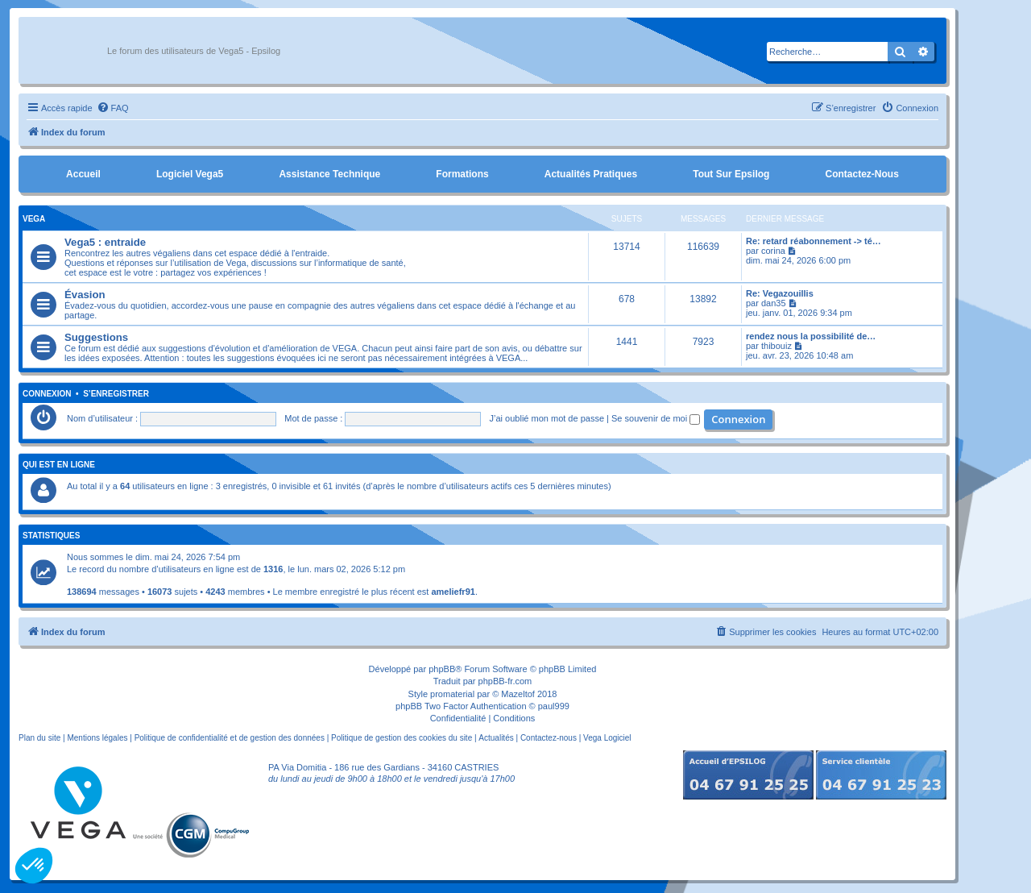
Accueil (83, 174)
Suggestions (96, 337)
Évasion (85, 295)
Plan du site (39, 737)
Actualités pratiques (590, 174)
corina (773, 250)
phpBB (442, 669)
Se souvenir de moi (655, 418)
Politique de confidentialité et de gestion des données (230, 737)
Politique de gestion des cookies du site (401, 737)
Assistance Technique (329, 174)
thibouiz (776, 346)
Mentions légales (97, 737)
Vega (34, 218)
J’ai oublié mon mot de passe (547, 418)
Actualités (495, 737)
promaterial (452, 694)
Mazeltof (518, 694)
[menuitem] (113, 108)
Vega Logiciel (607, 737)
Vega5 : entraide (105, 242)
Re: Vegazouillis (780, 293)
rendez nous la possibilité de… (811, 336)
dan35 (773, 303)
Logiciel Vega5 (189, 174)
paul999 (553, 706)
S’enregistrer (116, 394)
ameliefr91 (452, 591)
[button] (33, 865)
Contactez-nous (861, 174)
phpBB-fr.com (505, 681)
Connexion (47, 394)
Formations (462, 174)
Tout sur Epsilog (731, 174)
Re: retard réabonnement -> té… (813, 241)
